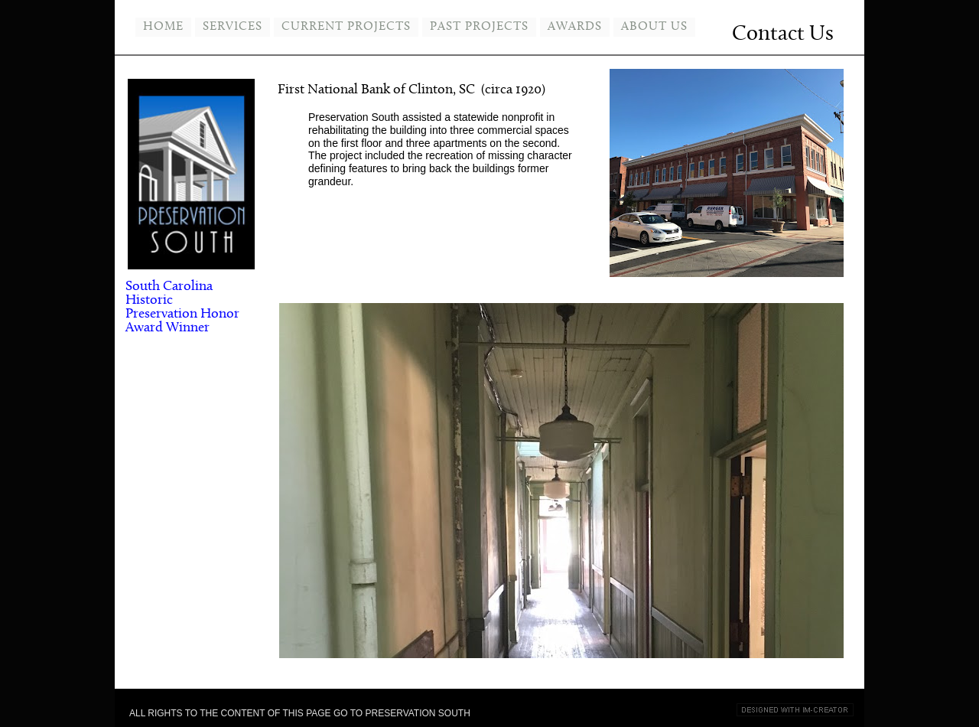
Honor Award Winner (182, 321)
